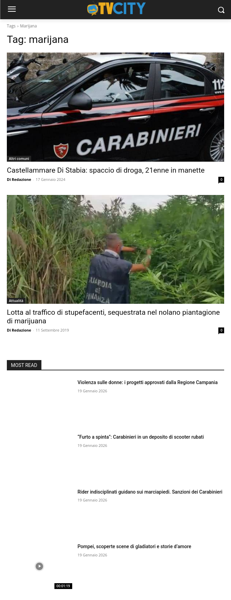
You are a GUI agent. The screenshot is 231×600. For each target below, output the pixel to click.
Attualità (16, 300)
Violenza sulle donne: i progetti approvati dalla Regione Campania (148, 382)
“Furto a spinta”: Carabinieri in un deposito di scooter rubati (141, 437)
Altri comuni (19, 158)
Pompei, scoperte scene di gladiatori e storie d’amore (134, 546)
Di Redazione (19, 179)
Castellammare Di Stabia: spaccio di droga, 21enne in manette (106, 170)
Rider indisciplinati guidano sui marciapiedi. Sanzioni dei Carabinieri (150, 492)
